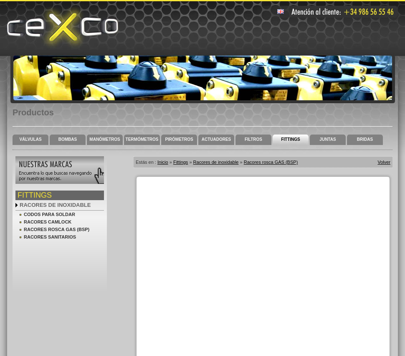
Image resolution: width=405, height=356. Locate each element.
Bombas (67, 139)
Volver (383, 162)
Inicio (162, 162)
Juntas (327, 139)
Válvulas (30, 139)
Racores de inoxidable (55, 205)
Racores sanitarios (50, 236)
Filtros (253, 139)
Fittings (290, 139)
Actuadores (216, 139)
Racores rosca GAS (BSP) (56, 229)
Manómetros (104, 139)
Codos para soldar (49, 214)
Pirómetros (179, 139)
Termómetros (142, 139)
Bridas (365, 139)
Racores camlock (47, 221)
